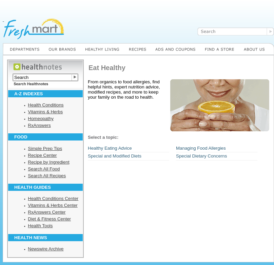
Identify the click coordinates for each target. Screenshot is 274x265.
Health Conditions (45, 104)
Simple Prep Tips (45, 148)
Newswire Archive (45, 248)
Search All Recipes (47, 175)
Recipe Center (42, 155)
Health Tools (40, 225)
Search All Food (44, 168)
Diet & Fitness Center (49, 218)
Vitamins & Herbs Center (52, 205)
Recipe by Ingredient (48, 162)
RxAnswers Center (46, 212)
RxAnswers (39, 125)
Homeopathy (41, 118)
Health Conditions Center (53, 198)
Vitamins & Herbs (45, 111)
